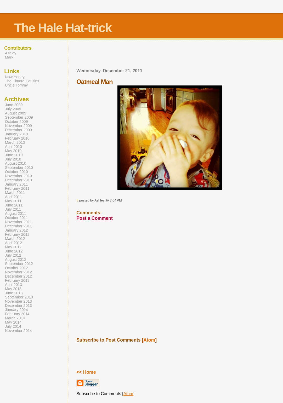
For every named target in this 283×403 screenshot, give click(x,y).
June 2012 (13, 251)
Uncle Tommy (16, 85)
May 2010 (13, 151)
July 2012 (13, 255)
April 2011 (13, 197)
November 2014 (18, 331)
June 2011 (13, 205)
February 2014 (17, 314)
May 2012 (13, 247)
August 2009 (15, 113)
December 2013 (18, 305)
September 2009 (19, 117)
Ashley (10, 53)
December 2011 (18, 226)
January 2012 (16, 230)
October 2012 (16, 268)
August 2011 (15, 213)
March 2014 (15, 318)
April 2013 (13, 285)
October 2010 (16, 172)
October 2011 (16, 218)
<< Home (86, 372)
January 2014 (16, 310)
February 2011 (17, 188)
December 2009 (18, 130)
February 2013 (17, 280)
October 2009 (16, 121)
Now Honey (15, 77)
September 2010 (19, 167)
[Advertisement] (170, 56)
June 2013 (13, 293)
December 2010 (18, 180)
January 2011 (16, 184)
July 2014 (13, 326)
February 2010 (17, 138)
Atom (149, 340)
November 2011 (18, 222)
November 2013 (18, 301)
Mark (9, 57)
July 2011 (13, 209)
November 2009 (18, 126)
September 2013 (19, 297)
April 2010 (13, 147)
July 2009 (13, 109)
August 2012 (15, 259)
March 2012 (15, 239)
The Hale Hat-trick (62, 28)
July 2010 (13, 159)
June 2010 (13, 155)
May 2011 (13, 201)
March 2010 (15, 142)
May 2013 (13, 289)
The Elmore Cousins (22, 81)
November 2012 (18, 272)
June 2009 (13, 105)
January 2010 (16, 134)
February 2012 (17, 234)
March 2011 (15, 193)
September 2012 (19, 264)
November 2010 (18, 176)
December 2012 (18, 276)
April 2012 (13, 243)
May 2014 (13, 322)
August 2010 (15, 163)
